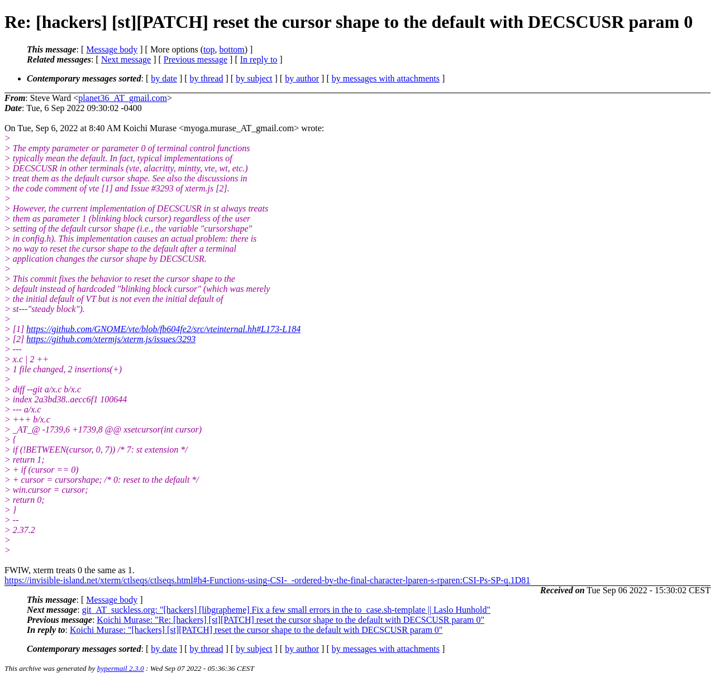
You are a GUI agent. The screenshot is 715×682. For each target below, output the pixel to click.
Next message (126, 59)
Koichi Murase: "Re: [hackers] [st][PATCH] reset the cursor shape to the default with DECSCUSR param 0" (290, 620)
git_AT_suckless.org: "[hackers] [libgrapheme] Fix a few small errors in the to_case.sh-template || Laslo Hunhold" (286, 609)
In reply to (259, 59)
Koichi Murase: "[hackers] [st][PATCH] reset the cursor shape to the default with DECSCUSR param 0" (256, 630)
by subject (254, 78)
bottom (231, 49)
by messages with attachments (386, 78)
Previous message (195, 59)
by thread (206, 78)
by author (302, 78)
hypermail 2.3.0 (120, 668)
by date (164, 78)
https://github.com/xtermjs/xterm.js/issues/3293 (111, 339)
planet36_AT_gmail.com (122, 98)
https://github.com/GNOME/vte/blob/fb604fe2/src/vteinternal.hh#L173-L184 (163, 329)
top (208, 49)
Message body (111, 49)
